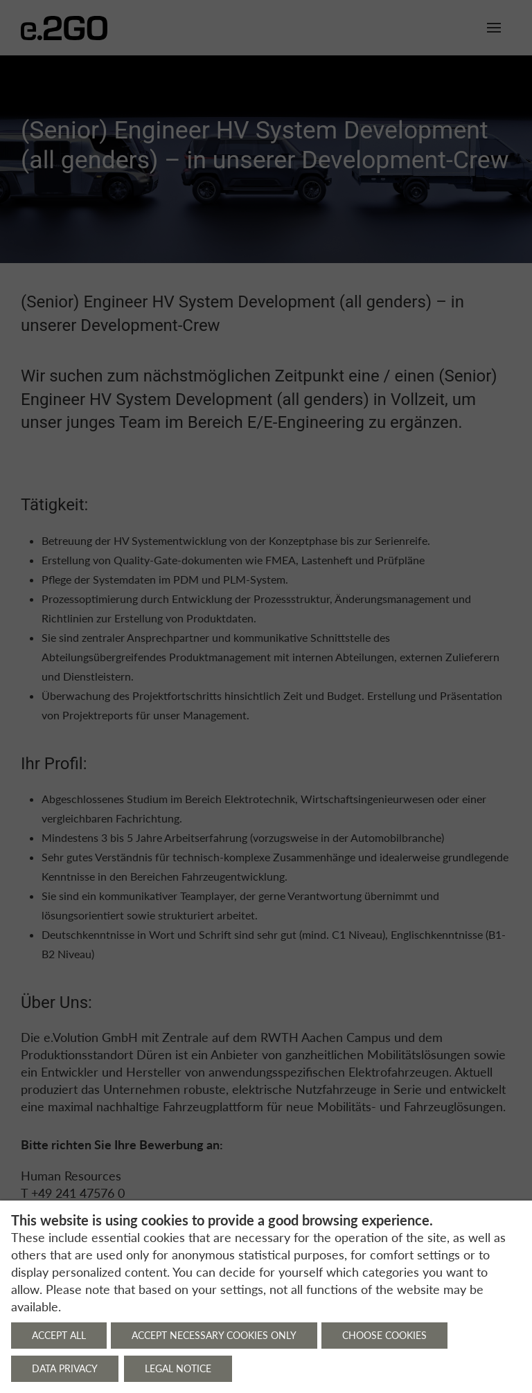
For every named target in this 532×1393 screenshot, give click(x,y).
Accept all (59, 1335)
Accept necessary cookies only (214, 1335)
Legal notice (178, 1368)
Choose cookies (384, 1335)
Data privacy (65, 1368)
